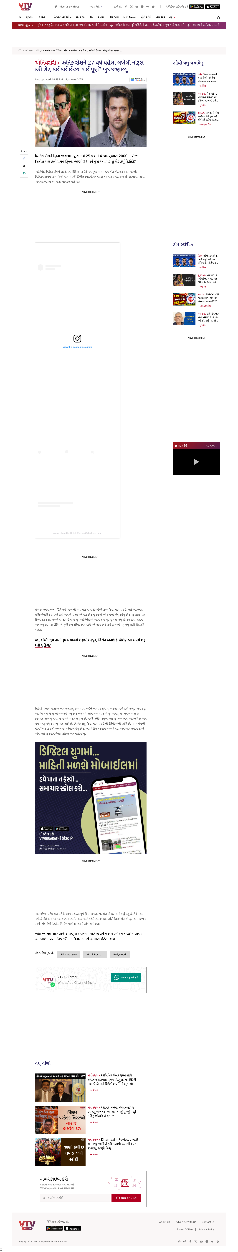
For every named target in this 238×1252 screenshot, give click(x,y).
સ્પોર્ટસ (203, 86)
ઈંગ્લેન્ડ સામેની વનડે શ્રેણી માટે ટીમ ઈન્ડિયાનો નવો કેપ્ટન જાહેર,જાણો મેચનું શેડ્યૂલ (208, 81)
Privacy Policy (206, 1229)
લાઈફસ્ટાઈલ (205, 124)
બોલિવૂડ (38, 50)
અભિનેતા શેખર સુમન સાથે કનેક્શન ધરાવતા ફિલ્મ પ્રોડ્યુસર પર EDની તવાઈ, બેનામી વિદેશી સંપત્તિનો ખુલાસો (112, 1080)
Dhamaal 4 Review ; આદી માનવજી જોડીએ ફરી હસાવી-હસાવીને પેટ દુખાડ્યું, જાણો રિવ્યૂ (113, 1144)
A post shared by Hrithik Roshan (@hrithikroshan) (77, 533)
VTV (20, 50)
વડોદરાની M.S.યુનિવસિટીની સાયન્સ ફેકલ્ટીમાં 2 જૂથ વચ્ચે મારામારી (156, 25)
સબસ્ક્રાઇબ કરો (126, 1198)
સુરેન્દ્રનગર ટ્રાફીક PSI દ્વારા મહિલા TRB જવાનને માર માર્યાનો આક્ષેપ (79, 25)
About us (164, 1222)
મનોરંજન (29, 50)
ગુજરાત (203, 105)
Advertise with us (186, 1222)
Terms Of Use (185, 1229)
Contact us (208, 1222)
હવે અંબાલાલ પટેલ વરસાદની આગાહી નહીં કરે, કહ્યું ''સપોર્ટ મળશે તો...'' (208, 319)
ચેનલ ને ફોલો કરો (126, 977)
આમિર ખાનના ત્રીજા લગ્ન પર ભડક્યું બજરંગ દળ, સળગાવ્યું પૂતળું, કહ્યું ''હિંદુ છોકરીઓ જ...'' (112, 1112)
